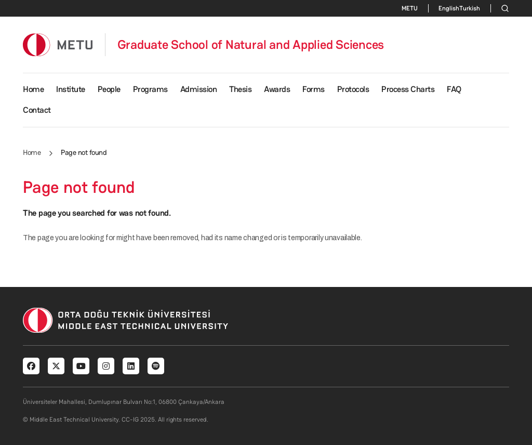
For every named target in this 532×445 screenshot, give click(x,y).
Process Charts (407, 89)
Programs (150, 89)
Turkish (469, 8)
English (448, 8)
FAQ (454, 89)
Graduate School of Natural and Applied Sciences (250, 44)
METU (410, 8)
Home (33, 89)
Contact (37, 109)
